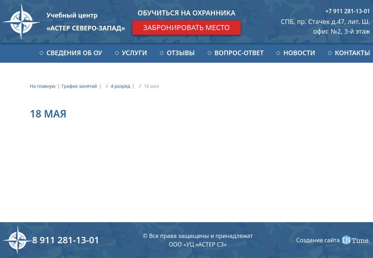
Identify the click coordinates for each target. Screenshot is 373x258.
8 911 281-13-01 (65, 240)
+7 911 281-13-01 (347, 11)
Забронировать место (186, 27)
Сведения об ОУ (74, 52)
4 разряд (120, 86)
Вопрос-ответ (239, 52)
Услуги (134, 52)
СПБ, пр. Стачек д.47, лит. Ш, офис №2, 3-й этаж (325, 26)
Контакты (352, 52)
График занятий (79, 86)
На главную (42, 86)
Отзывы (181, 52)
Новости (299, 52)
